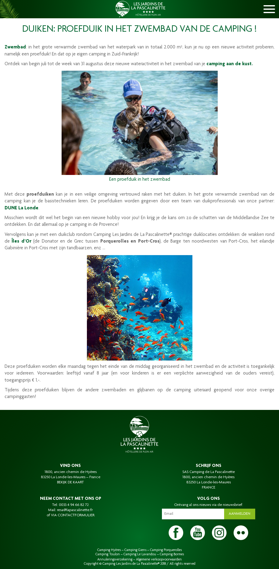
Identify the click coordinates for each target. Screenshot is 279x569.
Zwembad (15, 47)
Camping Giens (135, 550)
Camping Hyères (109, 550)
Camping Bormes (172, 554)
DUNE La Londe (21, 208)
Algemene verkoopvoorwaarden (159, 559)
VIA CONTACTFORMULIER (73, 515)
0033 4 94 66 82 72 (74, 505)
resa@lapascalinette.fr (75, 510)
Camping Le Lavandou (139, 554)
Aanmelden (239, 514)
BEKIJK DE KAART (70, 482)
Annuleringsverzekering (114, 559)
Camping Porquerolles (166, 550)
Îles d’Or (21, 241)
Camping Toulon (107, 554)
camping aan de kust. (229, 64)
